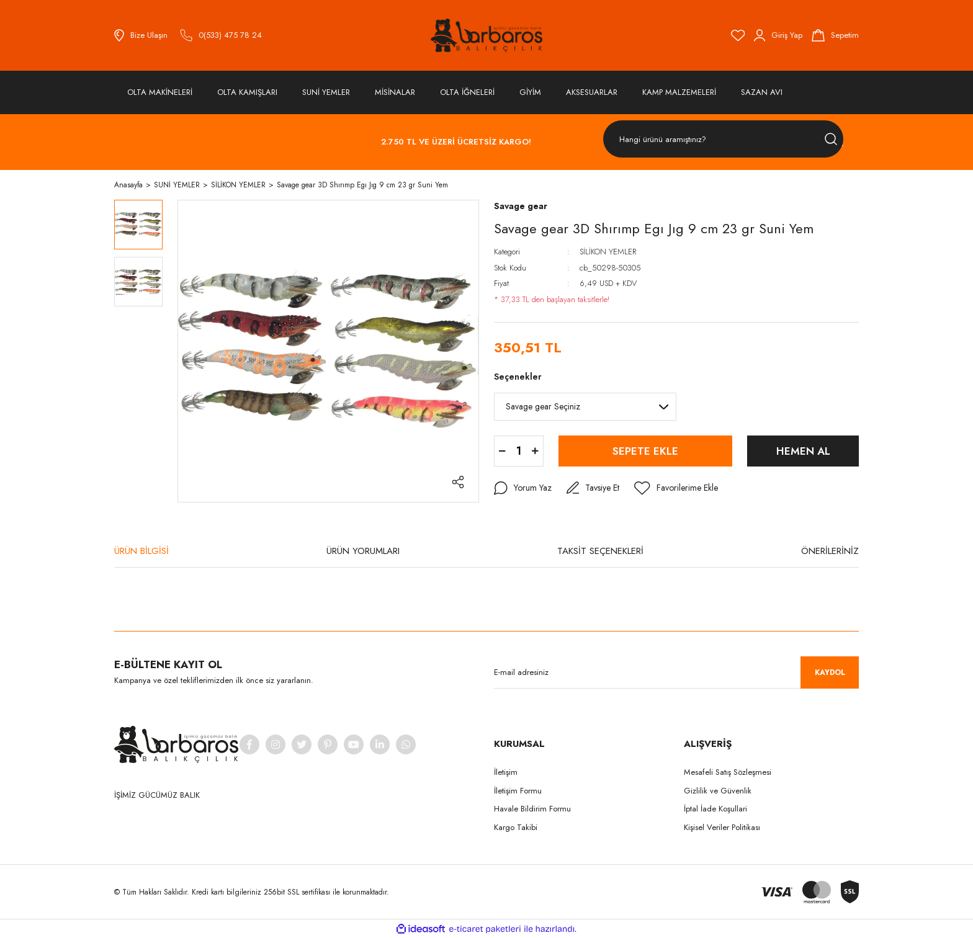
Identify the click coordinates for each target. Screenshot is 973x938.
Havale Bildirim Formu (532, 809)
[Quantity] (518, 451)
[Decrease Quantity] (502, 451)
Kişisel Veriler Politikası (722, 827)
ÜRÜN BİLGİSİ (141, 551)
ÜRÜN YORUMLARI (363, 551)
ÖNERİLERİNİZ (830, 551)
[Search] (723, 139)
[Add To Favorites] (676, 488)
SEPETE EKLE (645, 451)
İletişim (506, 772)
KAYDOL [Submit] (830, 672)
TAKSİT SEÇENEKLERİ (600, 551)
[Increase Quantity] (535, 451)
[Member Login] (778, 35)
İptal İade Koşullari (715, 809)
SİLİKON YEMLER (608, 251)
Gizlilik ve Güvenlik (717, 791)
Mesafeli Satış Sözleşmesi (727, 772)
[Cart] (835, 35)
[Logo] (486, 35)
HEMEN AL (803, 451)
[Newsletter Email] (676, 672)
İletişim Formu (518, 791)
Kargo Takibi (515, 827)
